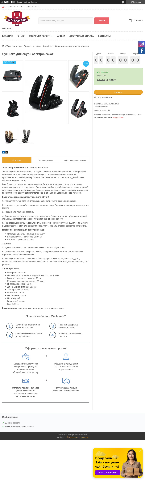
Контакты (104, 36)
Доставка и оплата (81, 36)
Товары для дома (32, 46)
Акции (61, 36)
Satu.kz (85, 435)
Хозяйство (48, 46)
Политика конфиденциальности (19, 426)
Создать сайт (22, 2)
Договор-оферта (12, 423)
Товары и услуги (39, 36)
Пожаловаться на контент (77, 437)
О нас (21, 36)
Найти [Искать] (102, 21)
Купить (118, 92)
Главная (7, 36)
